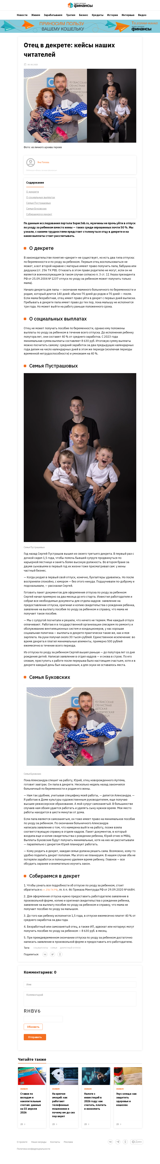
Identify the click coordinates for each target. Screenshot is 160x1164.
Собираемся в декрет (39, 218)
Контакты (55, 1150)
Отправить (35, 1045)
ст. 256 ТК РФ (51, 893)
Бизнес (83, 18)
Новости (22, 18)
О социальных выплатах (40, 201)
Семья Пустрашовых (38, 206)
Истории (112, 18)
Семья (53, 956)
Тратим (70, 18)
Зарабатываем (53, 18)
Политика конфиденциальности (33, 1157)
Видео (142, 18)
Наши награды (39, 1150)
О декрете (32, 195)
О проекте (22, 1150)
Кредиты (97, 18)
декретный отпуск (70, 956)
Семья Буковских (36, 212)
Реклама (68, 1150)
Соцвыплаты (40, 956)
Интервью (128, 18)
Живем (35, 18)
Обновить (33, 1035)
